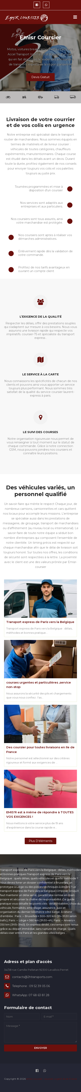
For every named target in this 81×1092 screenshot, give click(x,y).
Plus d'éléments (40, 841)
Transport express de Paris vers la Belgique (40, 622)
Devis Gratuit (40, 77)
